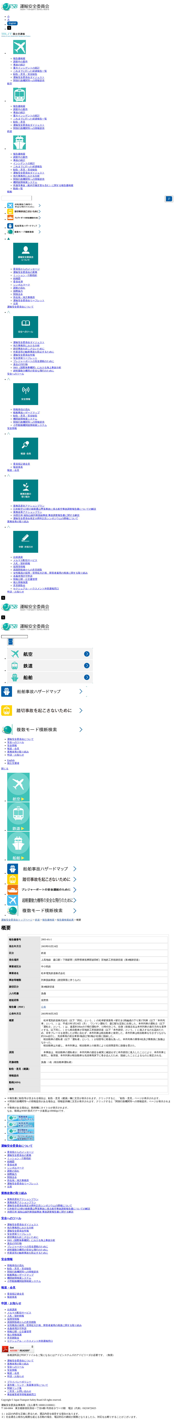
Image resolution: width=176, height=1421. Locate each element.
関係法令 (18, 294)
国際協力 (18, 291)
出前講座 (18, 557)
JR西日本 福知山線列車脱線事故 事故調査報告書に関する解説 (46, 515)
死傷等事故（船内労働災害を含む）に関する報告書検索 (43, 185)
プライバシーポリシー (19, 1382)
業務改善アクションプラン (27, 512)
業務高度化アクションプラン (28, 506)
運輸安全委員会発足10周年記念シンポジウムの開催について (45, 518)
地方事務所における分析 (26, 176)
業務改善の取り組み (18, 521)
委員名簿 (18, 281)
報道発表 (18, 467)
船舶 (9, 191)
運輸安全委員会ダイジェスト (28, 77)
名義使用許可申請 (22, 576)
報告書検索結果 (65, 920)
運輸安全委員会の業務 (25, 272)
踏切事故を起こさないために (28, 348)
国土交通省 (13, 763)
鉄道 (9, 131)
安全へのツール (15, 374)
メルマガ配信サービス (25, 560)
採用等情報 (19, 566)
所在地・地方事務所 (24, 297)
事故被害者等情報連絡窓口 (21, 1394)
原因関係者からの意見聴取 (27, 569)
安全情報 (12, 428)
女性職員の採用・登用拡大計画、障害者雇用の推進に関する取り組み (50, 573)
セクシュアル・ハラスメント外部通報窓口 (36, 588)
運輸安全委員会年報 (24, 355)
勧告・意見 (19, 122)
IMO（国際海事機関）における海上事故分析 (37, 367)
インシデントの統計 (24, 163)
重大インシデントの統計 (26, 68)
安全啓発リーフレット (25, 358)
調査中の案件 (20, 61)
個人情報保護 (20, 582)
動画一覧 (18, 188)
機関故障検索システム (25, 182)
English (11, 760)
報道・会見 (13, 470)
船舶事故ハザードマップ (26, 412)
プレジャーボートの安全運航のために (33, 361)
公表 (43, 1007)
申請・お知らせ (15, 591)
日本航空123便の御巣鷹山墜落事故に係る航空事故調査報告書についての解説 (54, 509)
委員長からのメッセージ (26, 269)
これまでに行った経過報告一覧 (30, 71)
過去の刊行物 (20, 364)
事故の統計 (19, 64)
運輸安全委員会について (20, 306)
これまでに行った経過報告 (27, 166)
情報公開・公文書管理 (25, 579)
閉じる (4, 768)
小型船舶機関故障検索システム (30, 425)
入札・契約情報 (21, 563)
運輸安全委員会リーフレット (28, 300)
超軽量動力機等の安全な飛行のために (33, 370)
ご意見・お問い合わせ (19, 1391)
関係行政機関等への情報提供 (28, 80)
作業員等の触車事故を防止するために (33, 352)
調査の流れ (19, 288)
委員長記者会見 (21, 464)
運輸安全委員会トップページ (16, 920)
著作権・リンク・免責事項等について (27, 1385)
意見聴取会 (19, 585)
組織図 (16, 278)
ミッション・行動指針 (25, 275)
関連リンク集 (14, 1388)
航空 (9, 83)
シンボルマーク (21, 284)
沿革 (15, 303)
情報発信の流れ (21, 409)
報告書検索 (19, 58)
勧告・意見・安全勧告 (25, 74)
